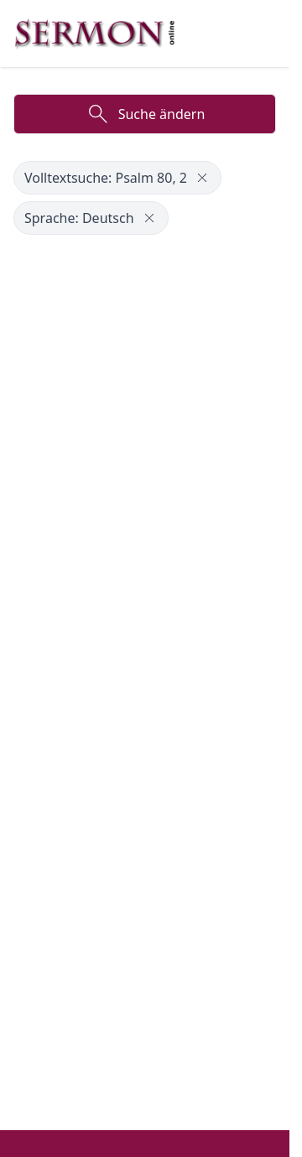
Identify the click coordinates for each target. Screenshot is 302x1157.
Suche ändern (145, 114)
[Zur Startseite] (95, 33)
